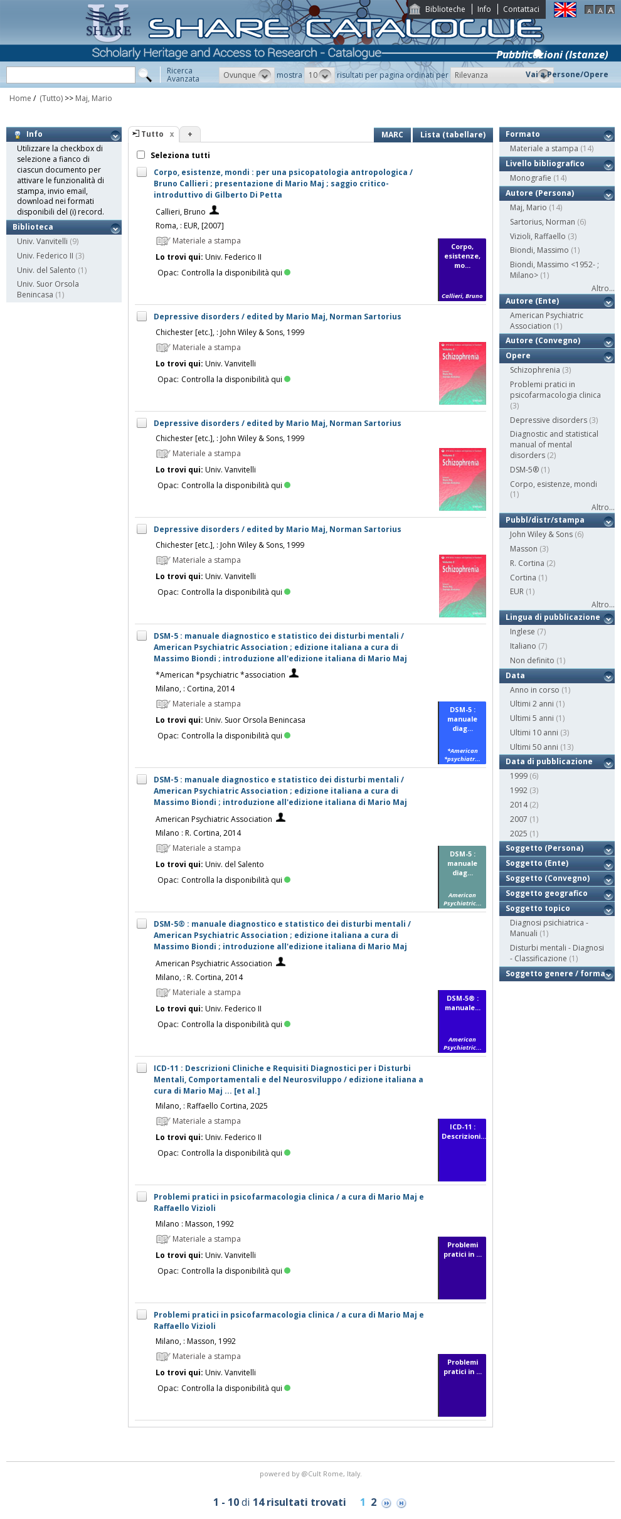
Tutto (152, 134)
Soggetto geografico (547, 893)
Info (484, 9)
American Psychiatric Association (214, 819)
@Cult (312, 1473)
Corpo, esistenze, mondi (553, 484)
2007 (519, 819)
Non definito (532, 660)
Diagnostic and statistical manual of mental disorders (554, 445)
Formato (523, 134)
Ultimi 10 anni (534, 732)
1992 (519, 790)
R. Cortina (527, 563)
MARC (392, 134)
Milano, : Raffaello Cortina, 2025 (212, 1106)
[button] (247, 75)
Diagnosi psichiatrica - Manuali (549, 928)
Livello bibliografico (545, 163)
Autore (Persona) (540, 193)
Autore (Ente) (532, 301)
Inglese (522, 631)
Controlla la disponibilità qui (235, 272)
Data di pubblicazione (549, 761)
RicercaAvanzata (183, 75)
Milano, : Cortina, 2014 (195, 688)
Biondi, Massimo (539, 250)
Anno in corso (535, 690)
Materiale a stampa (544, 148)
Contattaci (521, 9)
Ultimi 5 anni (532, 718)
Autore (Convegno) (543, 340)
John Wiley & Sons (541, 534)
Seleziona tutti (179, 155)
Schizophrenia (535, 370)
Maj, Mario (93, 98)
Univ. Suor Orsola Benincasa (48, 289)
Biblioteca (33, 226)
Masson (524, 548)
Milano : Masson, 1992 (195, 1223)
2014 (519, 804)
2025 (519, 833)
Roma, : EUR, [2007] (190, 225)
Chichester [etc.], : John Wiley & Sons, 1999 (230, 332)
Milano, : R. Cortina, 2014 (199, 977)
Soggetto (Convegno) (548, 878)
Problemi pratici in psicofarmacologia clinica (555, 389)
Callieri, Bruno (181, 211)
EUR (517, 591)
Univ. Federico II (45, 255)
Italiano (523, 646)
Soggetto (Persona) (544, 848)
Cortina (523, 577)
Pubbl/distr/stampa (545, 519)
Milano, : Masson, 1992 (196, 1341)
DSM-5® (524, 469)
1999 (519, 775)
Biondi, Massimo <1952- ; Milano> (554, 269)
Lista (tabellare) (453, 134)
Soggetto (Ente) (537, 863)
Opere (518, 355)
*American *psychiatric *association (220, 674)
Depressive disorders (548, 420)
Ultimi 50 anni (534, 747)
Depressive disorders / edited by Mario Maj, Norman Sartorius (277, 316)
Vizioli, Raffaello (538, 236)
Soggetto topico (538, 908)
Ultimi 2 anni (532, 703)
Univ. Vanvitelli (42, 241)
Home (20, 98)
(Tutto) (50, 98)
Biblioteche (445, 9)
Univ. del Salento (46, 270)
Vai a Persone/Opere (567, 74)
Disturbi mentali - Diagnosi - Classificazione (557, 953)
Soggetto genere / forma (555, 973)
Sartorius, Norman (542, 221)
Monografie (530, 178)
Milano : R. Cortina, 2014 (198, 833)
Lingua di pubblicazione (553, 617)
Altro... (603, 288)
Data (515, 675)
